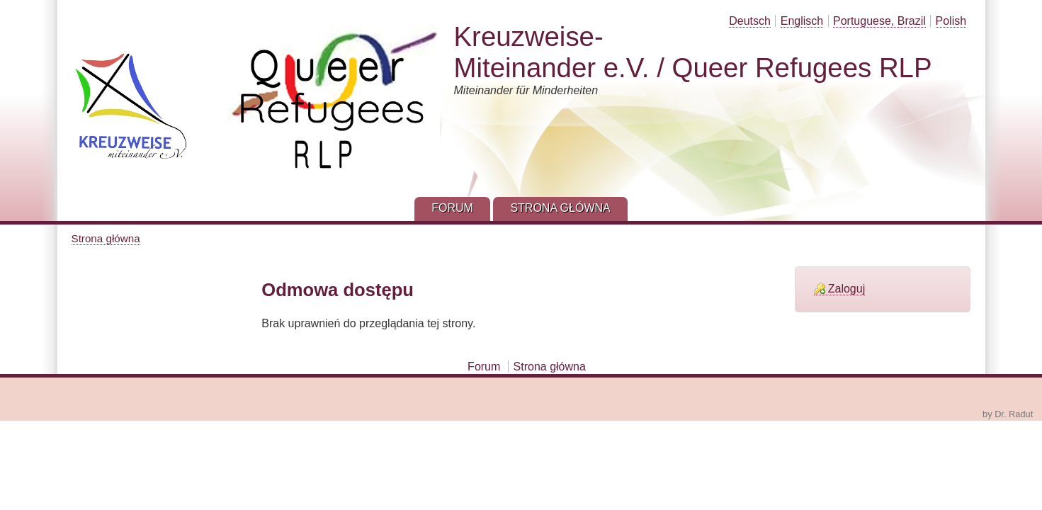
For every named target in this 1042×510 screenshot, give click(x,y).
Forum (484, 367)
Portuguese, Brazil (879, 21)
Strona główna (106, 238)
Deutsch (750, 21)
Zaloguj (846, 289)
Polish (951, 21)
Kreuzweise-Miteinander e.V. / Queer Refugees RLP (693, 52)
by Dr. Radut (1007, 414)
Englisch (802, 21)
